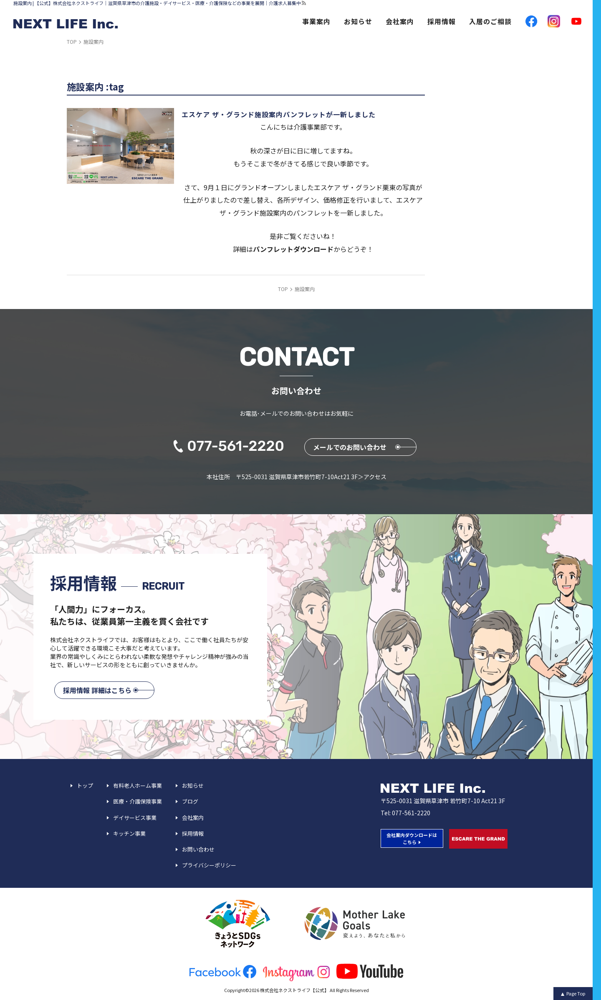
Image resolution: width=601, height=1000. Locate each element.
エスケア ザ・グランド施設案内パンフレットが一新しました (279, 114)
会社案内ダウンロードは (411, 838)
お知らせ (358, 21)
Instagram (554, 21)
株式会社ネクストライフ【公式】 (294, 990)
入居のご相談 (490, 21)
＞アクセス (372, 476)
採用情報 (441, 21)
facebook (531, 21)
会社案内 (400, 21)
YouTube (576, 21)
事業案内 (316, 21)
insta (296, 973)
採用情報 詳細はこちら (97, 690)
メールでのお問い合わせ (349, 447)
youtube (369, 971)
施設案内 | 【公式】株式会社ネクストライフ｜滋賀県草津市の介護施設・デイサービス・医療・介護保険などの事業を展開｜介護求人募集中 (157, 3)
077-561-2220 (411, 813)
